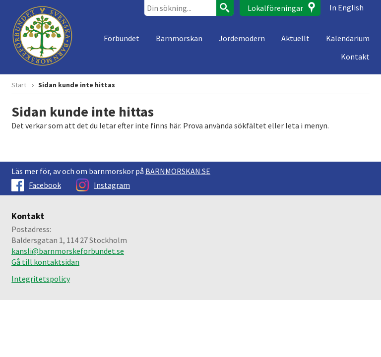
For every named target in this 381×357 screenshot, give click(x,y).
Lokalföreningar (275, 8)
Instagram (103, 185)
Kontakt (355, 56)
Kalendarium (348, 38)
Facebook (36, 185)
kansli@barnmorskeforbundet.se (67, 251)
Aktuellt (295, 38)
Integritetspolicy (40, 279)
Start (18, 84)
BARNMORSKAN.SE (177, 171)
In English (346, 7)
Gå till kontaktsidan (45, 262)
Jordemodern (242, 38)
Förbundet (121, 38)
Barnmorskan (179, 38)
